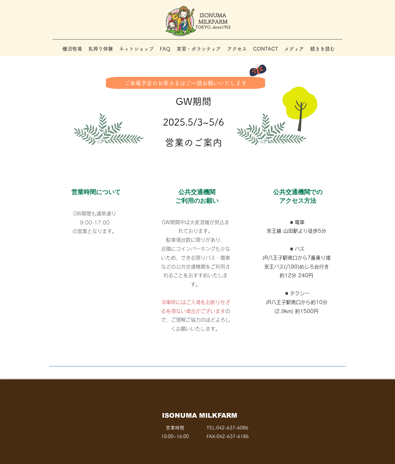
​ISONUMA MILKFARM (199, 415)
